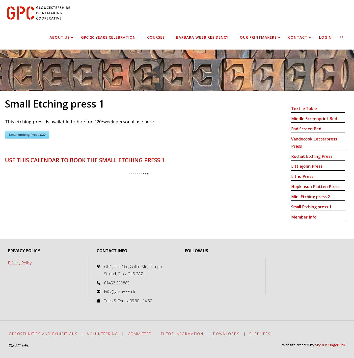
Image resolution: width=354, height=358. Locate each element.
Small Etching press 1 (311, 207)
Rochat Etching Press (311, 156)
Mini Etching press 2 (310, 196)
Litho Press (302, 176)
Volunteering (102, 333)
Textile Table (304, 108)
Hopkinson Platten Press (315, 186)
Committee (139, 333)
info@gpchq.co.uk (119, 292)
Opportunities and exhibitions (43, 333)
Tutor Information (182, 333)
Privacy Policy (19, 263)
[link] (342, 37)
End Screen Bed (306, 129)
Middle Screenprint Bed (314, 118)
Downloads (226, 333)
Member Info (304, 217)
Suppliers (260, 333)
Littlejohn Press (307, 166)
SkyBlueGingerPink (330, 345)
